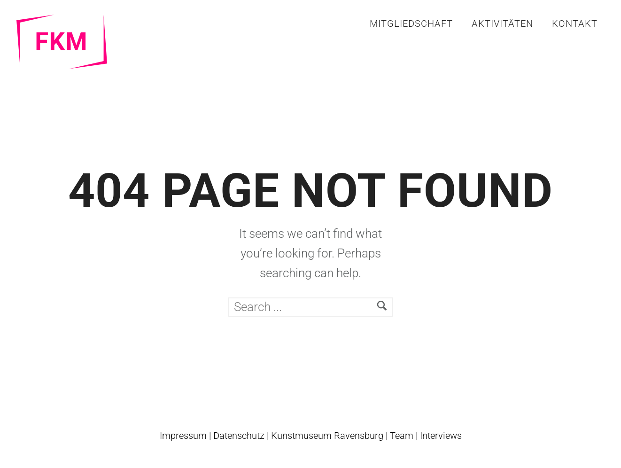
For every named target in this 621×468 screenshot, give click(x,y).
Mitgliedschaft (411, 23)
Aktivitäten (502, 23)
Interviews (441, 435)
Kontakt (575, 23)
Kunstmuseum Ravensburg (327, 435)
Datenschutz (238, 435)
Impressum (183, 435)
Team (401, 435)
